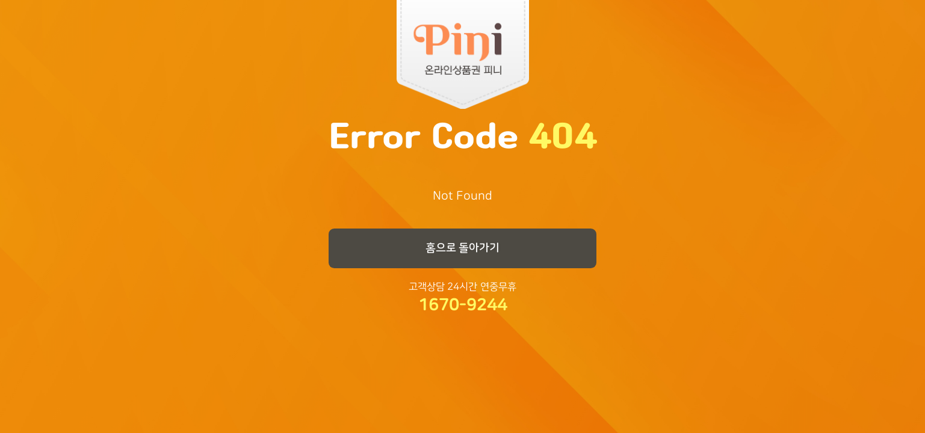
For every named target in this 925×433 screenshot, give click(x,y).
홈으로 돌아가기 (462, 247)
